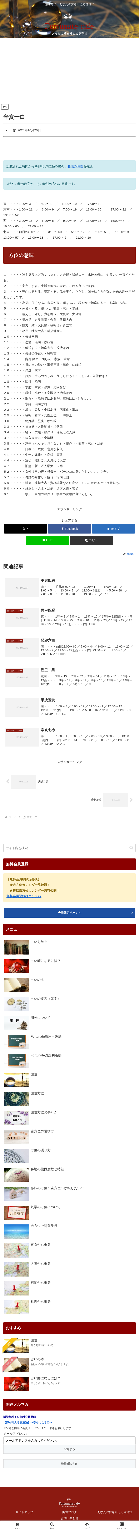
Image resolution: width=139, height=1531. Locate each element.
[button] (91, 540)
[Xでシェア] (25, 529)
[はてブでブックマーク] (113, 529)
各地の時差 (75, 166)
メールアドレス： (15, 1433)
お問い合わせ (69, 1517)
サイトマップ (24, 1511)
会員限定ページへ (69, 912)
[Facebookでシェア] (69, 529)
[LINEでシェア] (47, 540)
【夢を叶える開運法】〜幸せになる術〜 (27, 1421)
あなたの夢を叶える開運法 (114, 1511)
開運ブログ (69, 1511)
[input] (69, 847)
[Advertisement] (69, 72)
